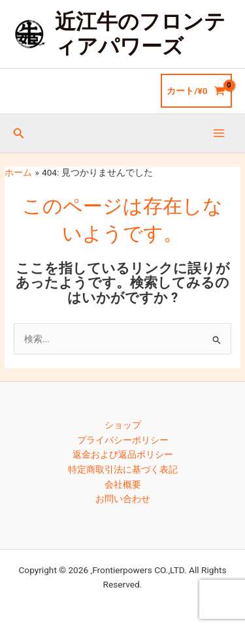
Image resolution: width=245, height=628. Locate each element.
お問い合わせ (122, 499)
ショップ (123, 425)
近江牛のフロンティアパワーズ (140, 34)
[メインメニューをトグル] (219, 133)
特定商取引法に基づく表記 (123, 469)
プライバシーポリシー (123, 440)
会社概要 (123, 484)
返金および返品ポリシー (123, 454)
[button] (19, 133)
